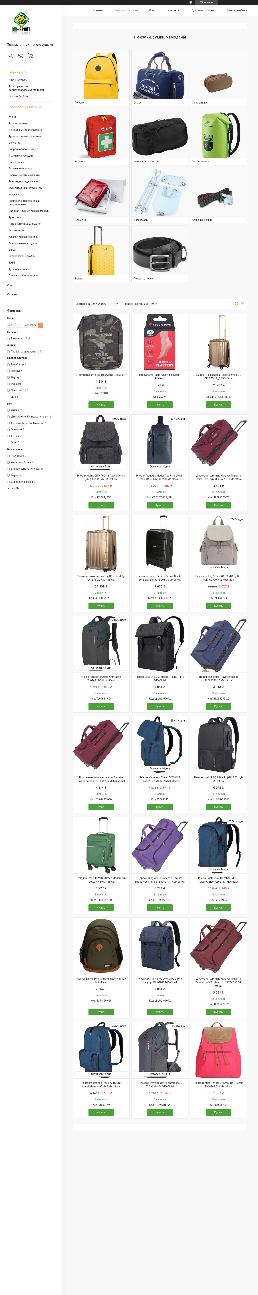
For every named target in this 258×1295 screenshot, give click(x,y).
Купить (101, 404)
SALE (12, 262)
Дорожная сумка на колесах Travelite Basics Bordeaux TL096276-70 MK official (101, 779)
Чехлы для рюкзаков (146, 161)
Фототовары (16, 230)
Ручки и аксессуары (20, 168)
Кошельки (81, 219)
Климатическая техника (23, 236)
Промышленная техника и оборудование (24, 202)
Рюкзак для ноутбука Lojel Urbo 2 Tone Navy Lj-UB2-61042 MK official (160, 980)
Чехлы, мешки (200, 161)
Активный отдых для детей (25, 223)
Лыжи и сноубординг (21, 155)
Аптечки (80, 161)
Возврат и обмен (237, 10)
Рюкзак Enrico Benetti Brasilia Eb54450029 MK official (101, 980)
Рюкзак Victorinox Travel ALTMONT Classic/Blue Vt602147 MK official (218, 880)
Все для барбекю (19, 96)
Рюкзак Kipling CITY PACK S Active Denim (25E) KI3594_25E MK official (101, 477)
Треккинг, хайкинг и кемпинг (26, 136)
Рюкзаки (80, 102)
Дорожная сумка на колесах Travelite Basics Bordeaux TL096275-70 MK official (218, 477)
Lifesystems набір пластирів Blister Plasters (159, 376)
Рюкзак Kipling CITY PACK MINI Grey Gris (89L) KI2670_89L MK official (218, 578)
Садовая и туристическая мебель (29, 210)
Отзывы (12, 294)
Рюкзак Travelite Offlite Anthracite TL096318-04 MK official (160, 1084)
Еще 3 (14, 396)
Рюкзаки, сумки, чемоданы (25, 106)
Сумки (137, 102)
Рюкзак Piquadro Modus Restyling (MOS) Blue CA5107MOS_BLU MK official (160, 477)
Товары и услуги (17, 72)
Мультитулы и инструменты (25, 188)
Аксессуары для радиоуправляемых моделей (26, 88)
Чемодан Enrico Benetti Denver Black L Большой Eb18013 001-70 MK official (160, 578)
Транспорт (15, 217)
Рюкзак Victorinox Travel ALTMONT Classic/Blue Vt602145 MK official (160, 779)
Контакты (174, 10)
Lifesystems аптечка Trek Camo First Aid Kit (101, 374)
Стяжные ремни (202, 219)
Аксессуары (141, 219)
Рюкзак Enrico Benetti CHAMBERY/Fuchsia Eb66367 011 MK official (218, 1084)
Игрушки (14, 194)
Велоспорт (15, 142)
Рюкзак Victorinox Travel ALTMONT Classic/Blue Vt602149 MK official (101, 1084)
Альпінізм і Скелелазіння (24, 275)
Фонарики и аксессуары (23, 243)
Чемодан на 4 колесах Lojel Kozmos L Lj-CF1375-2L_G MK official (101, 578)
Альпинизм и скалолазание (25, 129)
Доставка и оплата (203, 10)
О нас (10, 285)
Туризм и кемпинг (19, 269)
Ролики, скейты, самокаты (24, 175)
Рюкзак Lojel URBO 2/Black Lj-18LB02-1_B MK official (218, 779)
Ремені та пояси (143, 278)
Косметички (199, 102)
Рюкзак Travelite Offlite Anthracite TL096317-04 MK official (101, 678)
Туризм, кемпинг (19, 123)
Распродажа (16, 162)
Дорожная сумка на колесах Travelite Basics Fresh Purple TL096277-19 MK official (160, 880)
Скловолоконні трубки (22, 256)
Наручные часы (18, 79)
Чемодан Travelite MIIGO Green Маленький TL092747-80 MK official (101, 880)
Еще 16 (15, 442)
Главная (98, 10)
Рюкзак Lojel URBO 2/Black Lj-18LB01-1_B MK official (160, 678)
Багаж (12, 249)
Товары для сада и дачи (23, 181)
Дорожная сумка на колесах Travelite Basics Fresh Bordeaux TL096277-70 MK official (218, 982)
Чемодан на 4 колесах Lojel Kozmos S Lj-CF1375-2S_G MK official (218, 376)
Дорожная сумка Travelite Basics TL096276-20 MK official (218, 678)
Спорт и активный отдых (23, 149)
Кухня (12, 116)
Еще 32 (15, 488)
